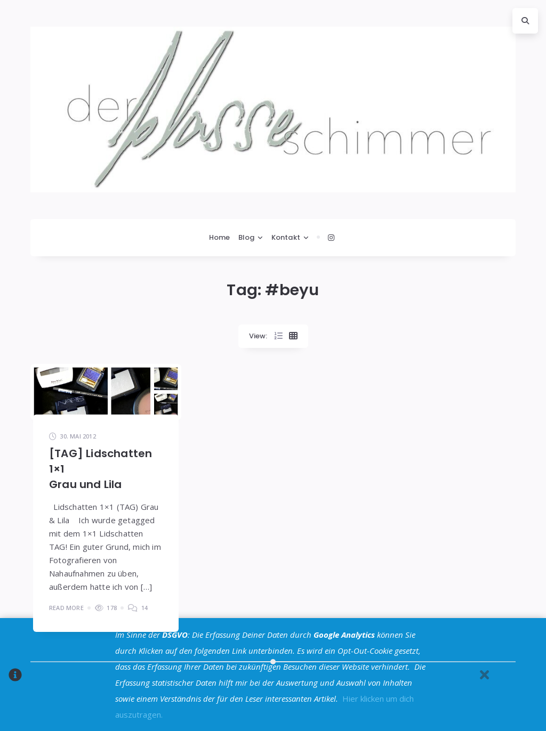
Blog (246, 237)
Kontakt (285, 237)
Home (219, 237)
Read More (66, 608)
